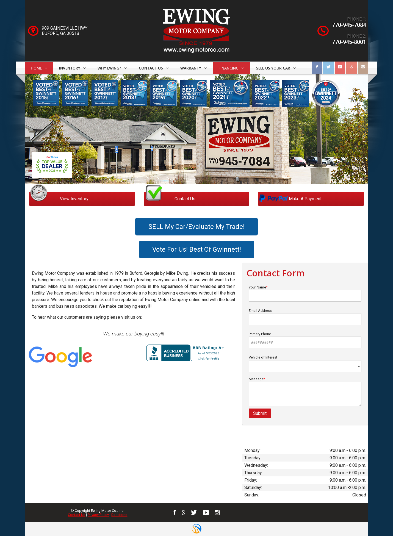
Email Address (305, 317)
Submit (260, 413)
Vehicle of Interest (305, 363)
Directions (119, 515)
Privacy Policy (98, 515)
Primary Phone (305, 340)
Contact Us (76, 515)
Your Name (305, 293)
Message (305, 391)
